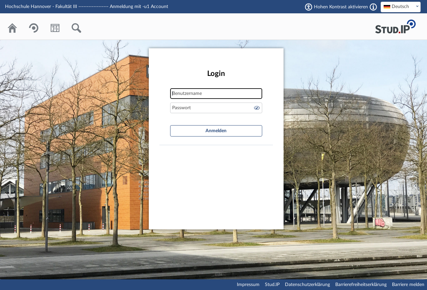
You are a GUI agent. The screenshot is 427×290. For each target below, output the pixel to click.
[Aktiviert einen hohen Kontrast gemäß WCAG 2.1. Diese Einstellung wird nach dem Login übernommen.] (373, 7)
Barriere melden (408, 284)
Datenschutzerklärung (307, 284)
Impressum (248, 284)
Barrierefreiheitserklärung (361, 284)
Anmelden (216, 131)
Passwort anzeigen (257, 108)
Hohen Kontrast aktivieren (341, 7)
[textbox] (400, 6)
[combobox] (401, 7)
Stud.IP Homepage (395, 26)
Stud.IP (272, 284)
